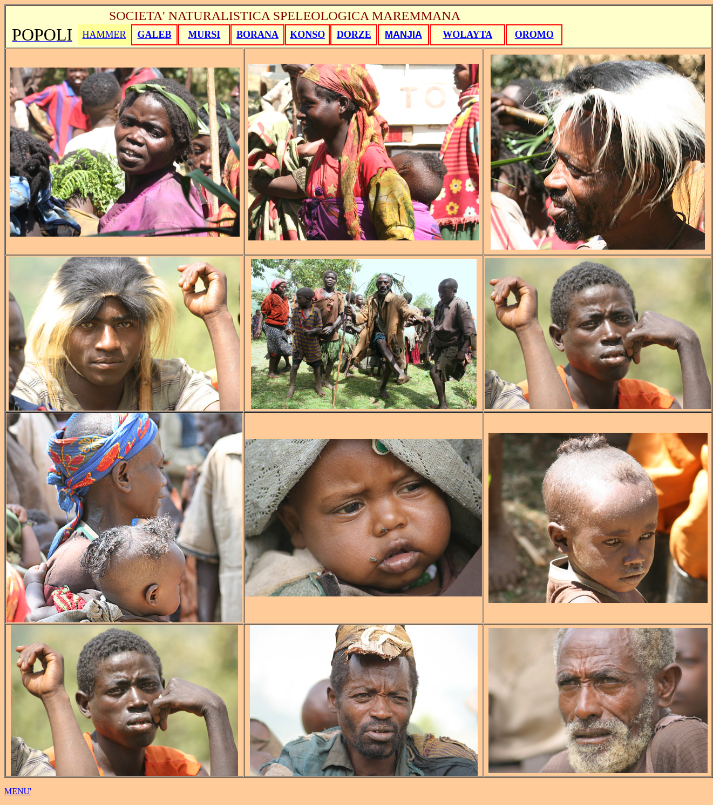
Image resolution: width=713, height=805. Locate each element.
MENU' (17, 791)
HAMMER (104, 34)
